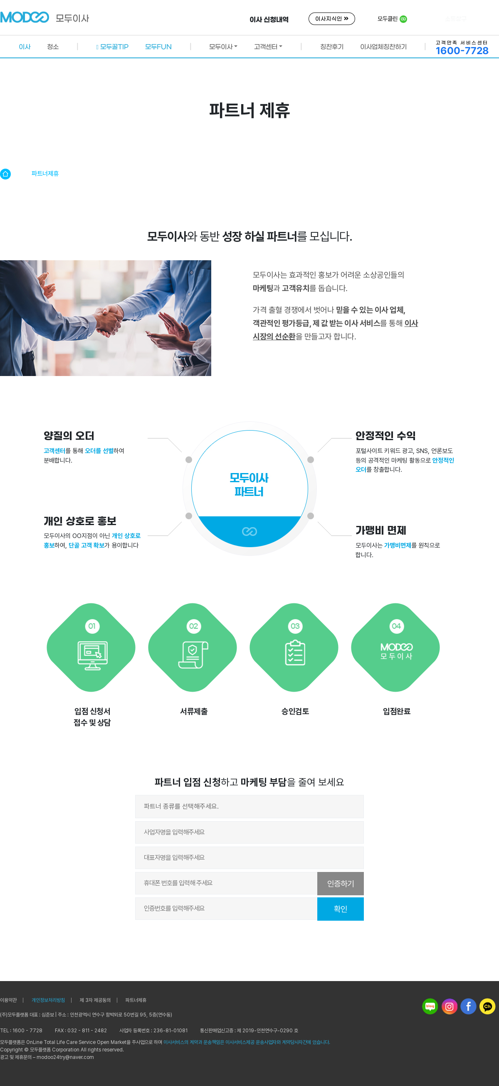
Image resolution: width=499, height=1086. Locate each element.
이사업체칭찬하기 (383, 47)
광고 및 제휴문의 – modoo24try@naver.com (47, 1057)
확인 (340, 909)
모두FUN (158, 47)
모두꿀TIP (112, 47)
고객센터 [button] (265, 47)
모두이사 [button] (220, 47)
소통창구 (456, 19)
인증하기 (340, 884)
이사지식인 (331, 19)
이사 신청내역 (269, 19)
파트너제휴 (136, 1000)
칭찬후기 (331, 47)
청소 (53, 47)
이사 (24, 47)
